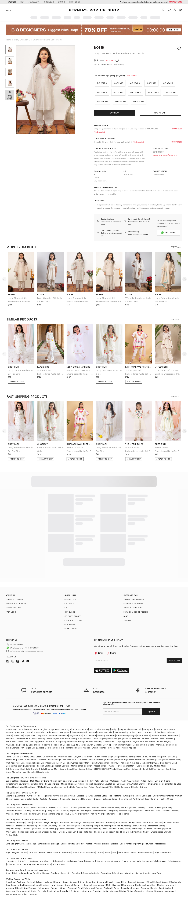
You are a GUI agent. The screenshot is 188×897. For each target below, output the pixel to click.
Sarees (41, 790)
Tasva (8, 751)
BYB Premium (59, 859)
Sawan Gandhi (94, 739)
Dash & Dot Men (20, 751)
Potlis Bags (137, 823)
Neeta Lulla (23, 736)
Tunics (126, 790)
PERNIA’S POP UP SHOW (16, 603)
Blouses (97, 793)
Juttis (127, 823)
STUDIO (61, 2)
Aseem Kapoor (129, 742)
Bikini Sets (26, 793)
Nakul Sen (18, 730)
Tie (117, 808)
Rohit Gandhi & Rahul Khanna (30, 733)
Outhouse (114, 775)
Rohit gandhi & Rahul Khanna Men (145, 751)
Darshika (109, 754)
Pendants (10, 820)
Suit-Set (167, 802)
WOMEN (12, 2)
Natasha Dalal (25, 724)
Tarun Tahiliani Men (35, 757)
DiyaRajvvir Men (168, 757)
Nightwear (87, 793)
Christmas (118, 867)
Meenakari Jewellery (26, 820)
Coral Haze (12, 781)
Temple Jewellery (101, 820)
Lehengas (10, 790)
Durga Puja (106, 867)
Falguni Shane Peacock (131, 724)
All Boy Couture (14, 859)
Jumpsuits (54, 793)
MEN (22, 2)
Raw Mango (11, 724)
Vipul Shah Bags (27, 781)
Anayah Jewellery (94, 778)
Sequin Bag (114, 826)
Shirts (34, 802)
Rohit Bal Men (168, 751)
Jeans (27, 805)
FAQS (126, 616)
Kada (97, 823)
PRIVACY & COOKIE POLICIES (136, 612)
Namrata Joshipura (55, 736)
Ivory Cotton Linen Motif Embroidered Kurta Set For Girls (80, 372)
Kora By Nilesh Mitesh (38, 766)
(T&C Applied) (100, 132)
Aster (143, 775)
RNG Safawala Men (15, 763)
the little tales (134, 444)
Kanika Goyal (163, 736)
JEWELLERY (33, 2)
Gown (89, 790)
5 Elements (167, 778)
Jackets (43, 793)
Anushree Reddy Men (79, 757)
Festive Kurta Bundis (39, 808)
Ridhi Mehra (52, 727)
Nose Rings (76, 817)
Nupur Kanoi (30, 730)
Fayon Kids (11, 855)
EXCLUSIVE (69, 603)
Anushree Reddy (80, 724)
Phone (113, 652)
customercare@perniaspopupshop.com (22, 651)
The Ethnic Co (69, 754)
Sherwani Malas (152, 805)
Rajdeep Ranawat (106, 730)
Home (8, 39)
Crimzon (144, 781)
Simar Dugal (125, 739)
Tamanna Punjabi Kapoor (78, 742)
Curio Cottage (12, 775)
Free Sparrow (128, 855)
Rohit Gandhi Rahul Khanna (136, 733)
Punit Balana (90, 730)
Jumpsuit (112, 805)
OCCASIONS (69, 624)
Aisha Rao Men (137, 757)
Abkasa (124, 757)
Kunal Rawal (30, 754)
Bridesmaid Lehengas (141, 790)
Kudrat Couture (62, 760)
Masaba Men (100, 760)
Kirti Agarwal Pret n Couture (37, 859)
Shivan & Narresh (79, 727)
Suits (59, 802)
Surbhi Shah (108, 736)
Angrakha (74, 805)
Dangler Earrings (13, 823)
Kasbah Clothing (45, 760)
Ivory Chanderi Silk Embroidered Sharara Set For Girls (108, 300)
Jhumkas (27, 823)
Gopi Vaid (47, 739)
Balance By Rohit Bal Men (144, 763)
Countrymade (49, 751)
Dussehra (76, 867)
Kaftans (117, 790)
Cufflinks (166, 805)
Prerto (135, 781)
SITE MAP (128, 620)
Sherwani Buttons (14, 805)
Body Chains (135, 817)
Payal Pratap (76, 730)
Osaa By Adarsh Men (165, 724)
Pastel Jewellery (84, 820)
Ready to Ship (151, 793)
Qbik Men (50, 757)
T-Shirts (149, 802)
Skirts (35, 793)
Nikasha (170, 733)
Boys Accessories (163, 847)
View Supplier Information (165, 155)
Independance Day (28, 867)
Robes (133, 802)
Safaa (173, 739)
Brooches (124, 808)
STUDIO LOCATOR (13, 608)
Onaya (92, 727)
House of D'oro (52, 778)
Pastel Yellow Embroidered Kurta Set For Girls (168, 449)
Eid (39, 867)
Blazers (158, 802)
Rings (46, 817)
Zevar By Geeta (162, 775)
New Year (156, 867)
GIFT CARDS (69, 612)
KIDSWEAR (49, 2)
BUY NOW (114, 113)
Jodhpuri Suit (52, 805)
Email (99, 652)
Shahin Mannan (99, 742)
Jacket (99, 847)
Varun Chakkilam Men (16, 766)
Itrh (22, 742)
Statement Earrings (157, 820)
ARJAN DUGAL (152, 757)
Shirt (114, 847)
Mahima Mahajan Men (81, 760)
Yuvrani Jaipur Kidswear (108, 855)
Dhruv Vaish (35, 751)
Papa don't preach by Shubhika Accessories (66, 781)
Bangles (55, 817)
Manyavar (65, 727)
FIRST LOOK (75, 2)
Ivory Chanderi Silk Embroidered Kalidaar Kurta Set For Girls (77, 300)
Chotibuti (44, 855)
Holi (15, 867)
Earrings (21, 817)
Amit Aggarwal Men (15, 757)
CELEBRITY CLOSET (72, 616)
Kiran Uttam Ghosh (147, 727)
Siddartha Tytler (67, 733)
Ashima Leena (157, 733)
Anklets (158, 817)
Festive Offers (166, 793)
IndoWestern (21, 808)
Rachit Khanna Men (100, 757)
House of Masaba (62, 739)
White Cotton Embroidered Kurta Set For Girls (50, 372)
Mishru (9, 730)
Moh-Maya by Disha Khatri (43, 775)
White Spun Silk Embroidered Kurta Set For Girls (138, 372)
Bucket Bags (65, 826)
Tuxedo (64, 805)
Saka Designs (174, 855)
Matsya (106, 739)
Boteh (99, 47)
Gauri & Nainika (105, 727)
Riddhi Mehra (143, 730)
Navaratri (65, 867)
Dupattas (76, 793)
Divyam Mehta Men (83, 751)
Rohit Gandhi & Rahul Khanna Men (42, 763)
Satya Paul (54, 724)
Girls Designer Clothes (16, 838)
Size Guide (132, 75)
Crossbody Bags (49, 826)
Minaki (64, 778)
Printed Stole (12, 829)
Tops (110, 790)
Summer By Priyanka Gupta (19, 727)
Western (9, 808)
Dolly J (114, 724)
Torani (114, 739)
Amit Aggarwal (37, 736)
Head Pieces (121, 817)
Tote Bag (88, 826)
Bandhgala (86, 805)
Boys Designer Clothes (16, 847)
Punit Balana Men (171, 754)
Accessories (124, 805)
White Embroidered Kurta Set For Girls (138, 300)
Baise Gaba (39, 727)
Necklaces (10, 817)
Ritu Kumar (173, 730)
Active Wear (97, 808)
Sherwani (42, 802)
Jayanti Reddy (121, 727)
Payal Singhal (99, 733)
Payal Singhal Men (125, 760)
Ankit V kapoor (65, 751)
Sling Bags (35, 826)
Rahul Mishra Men (156, 760)
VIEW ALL (176, 247)
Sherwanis (70, 790)
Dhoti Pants (158, 790)
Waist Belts (11, 826)
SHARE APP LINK (174, 660)
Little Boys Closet (75, 855)
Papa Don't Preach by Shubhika (53, 730)
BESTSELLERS (70, 599)
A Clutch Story (137, 778)
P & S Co (22, 855)
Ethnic (175, 805)
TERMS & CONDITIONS (133, 608)
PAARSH (111, 760)
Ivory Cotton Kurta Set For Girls (109, 372)
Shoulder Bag (100, 826)
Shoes (104, 823)
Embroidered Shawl (160, 826)
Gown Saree (125, 793)
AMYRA (40, 781)
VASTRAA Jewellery (130, 775)
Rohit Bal (10, 733)
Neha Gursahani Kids (147, 855)
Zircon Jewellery (66, 820)
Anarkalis (20, 790)
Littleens (162, 855)
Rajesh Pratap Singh (126, 730)
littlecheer (161, 366)
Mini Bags (77, 826)
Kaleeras (100, 817)
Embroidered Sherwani (84, 847)
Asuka (20, 754)
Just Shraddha (36, 778)
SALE (66, 608)
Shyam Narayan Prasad (144, 736)
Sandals (113, 823)
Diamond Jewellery (120, 820)
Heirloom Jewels (171, 817)
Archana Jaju (162, 739)
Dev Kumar (120, 754)
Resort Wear (13, 793)
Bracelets (38, 817)
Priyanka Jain (12, 739)
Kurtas (52, 802)
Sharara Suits (67, 838)
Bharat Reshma (96, 754)
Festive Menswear (70, 808)
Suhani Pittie (107, 781)
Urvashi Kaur (114, 742)
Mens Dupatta (99, 805)
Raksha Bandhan (51, 867)
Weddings (129, 867)
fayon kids (43, 366)
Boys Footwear (145, 847)
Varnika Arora (64, 775)
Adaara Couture (45, 742)
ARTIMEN (115, 757)
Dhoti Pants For (127, 838)
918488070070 (175, 2)
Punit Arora (141, 760)
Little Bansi (33, 855)
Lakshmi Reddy (58, 855)
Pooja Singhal (40, 724)
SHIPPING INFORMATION (134, 599)
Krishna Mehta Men (136, 754)
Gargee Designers (14, 760)
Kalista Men (29, 760)
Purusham (82, 754)
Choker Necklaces (67, 823)
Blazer (107, 847)
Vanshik (123, 751)
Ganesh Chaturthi (90, 867)
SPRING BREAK (101, 763)
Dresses (80, 790)
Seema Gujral (52, 733)
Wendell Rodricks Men (119, 763)
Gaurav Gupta (114, 733)
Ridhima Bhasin (159, 730)
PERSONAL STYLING (73, 620)
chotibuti (13, 366)
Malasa (136, 739)
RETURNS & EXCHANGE (133, 603)
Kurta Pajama (38, 805)
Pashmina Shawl (141, 826)
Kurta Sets (32, 790)
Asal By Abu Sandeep (99, 724)
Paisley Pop (94, 781)
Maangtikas (88, 817)
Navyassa (90, 855)
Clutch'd (104, 775)
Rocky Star (148, 724)
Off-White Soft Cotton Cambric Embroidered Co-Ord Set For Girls (168, 372)
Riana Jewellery (76, 778)
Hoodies (125, 802)
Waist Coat (84, 802)
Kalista (133, 727)
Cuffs (29, 817)
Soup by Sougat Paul (30, 739)
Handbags (159, 823)
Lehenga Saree (110, 793)
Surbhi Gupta (147, 739)
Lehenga (32, 838)
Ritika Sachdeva (123, 781)
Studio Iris (59, 742)
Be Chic (177, 778)
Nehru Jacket (23, 802)
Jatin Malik (62, 757)
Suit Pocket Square (110, 802)
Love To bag (78, 775)
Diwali (9, 867)
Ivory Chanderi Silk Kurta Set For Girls (49, 300)
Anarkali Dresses (101, 838)
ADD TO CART (160, 113)
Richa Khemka (12, 742)
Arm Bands (148, 817)
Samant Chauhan (92, 736)
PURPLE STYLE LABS (14, 599)
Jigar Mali (30, 742)
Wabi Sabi (11, 754)
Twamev (42, 754)
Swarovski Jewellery (47, 820)
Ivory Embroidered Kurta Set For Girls (167, 300)
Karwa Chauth (143, 867)
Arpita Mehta (78, 739)
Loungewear (137, 805)
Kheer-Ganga (54, 754)
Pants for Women (173, 790)
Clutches (148, 823)
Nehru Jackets (53, 847)
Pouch (168, 823)
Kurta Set (80, 838)
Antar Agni (66, 724)
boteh (11, 294)
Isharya (24, 775)
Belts (120, 823)
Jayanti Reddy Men (167, 763)
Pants (65, 802)
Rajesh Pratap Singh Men (106, 751)
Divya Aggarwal (123, 736)
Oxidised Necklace (86, 823)
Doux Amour (123, 778)
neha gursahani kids (78, 366)
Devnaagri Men (154, 754)
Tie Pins (95, 802)
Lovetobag (110, 778)
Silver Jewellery (139, 820)
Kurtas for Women (54, 790)
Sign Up (151, 706)
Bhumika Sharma (75, 736)
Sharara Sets (100, 790)
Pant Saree (138, 793)
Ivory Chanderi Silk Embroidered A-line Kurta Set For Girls (21, 300)
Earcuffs (110, 817)
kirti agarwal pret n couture (138, 366)
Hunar (150, 775)
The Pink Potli (92, 775)
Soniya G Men (85, 763)
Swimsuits (65, 793)
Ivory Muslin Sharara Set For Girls (108, 449)
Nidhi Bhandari (153, 778)
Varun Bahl (11, 736)
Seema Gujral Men (68, 763)
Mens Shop (55, 808)
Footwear (109, 808)
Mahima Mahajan (166, 727)
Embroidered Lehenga (48, 838)
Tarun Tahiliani (84, 733)
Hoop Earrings (50, 823)
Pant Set (85, 808)
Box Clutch (126, 826)
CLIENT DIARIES (71, 629)
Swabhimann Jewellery (17, 778)
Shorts (141, 802)
